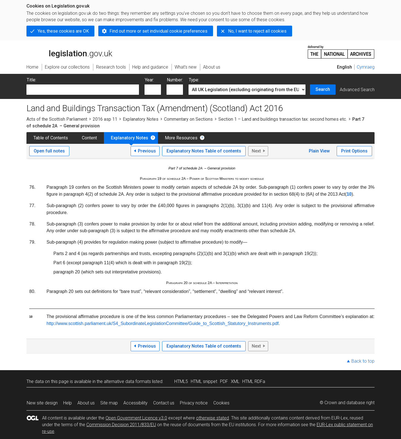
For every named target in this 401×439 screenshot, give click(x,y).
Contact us (163, 403)
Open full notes (49, 151)
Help (67, 403)
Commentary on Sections (188, 119)
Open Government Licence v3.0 (136, 418)
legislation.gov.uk (69, 51)
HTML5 (181, 381)
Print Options (354, 151)
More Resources (181, 137)
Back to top (363, 361)
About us (86, 403)
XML (235, 381)
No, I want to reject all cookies (257, 31)
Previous (147, 151)
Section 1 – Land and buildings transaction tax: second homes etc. (282, 119)
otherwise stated (212, 418)
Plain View (319, 151)
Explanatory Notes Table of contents (204, 151)
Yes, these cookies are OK (63, 31)
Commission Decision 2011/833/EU (121, 424)
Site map (109, 403)
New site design (42, 403)
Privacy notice (194, 403)
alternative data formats (127, 381)
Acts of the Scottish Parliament (56, 119)
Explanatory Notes (140, 119)
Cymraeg (366, 67)
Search (323, 89)
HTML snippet (204, 381)
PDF (224, 381)
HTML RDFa (253, 381)
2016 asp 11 (105, 119)
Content (89, 137)
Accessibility (135, 403)
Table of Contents (50, 137)
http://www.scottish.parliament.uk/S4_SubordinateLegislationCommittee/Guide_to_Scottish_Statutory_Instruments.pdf (162, 323)
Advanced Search (357, 89)
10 (349, 194)
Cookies (221, 403)
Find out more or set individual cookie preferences (158, 31)
